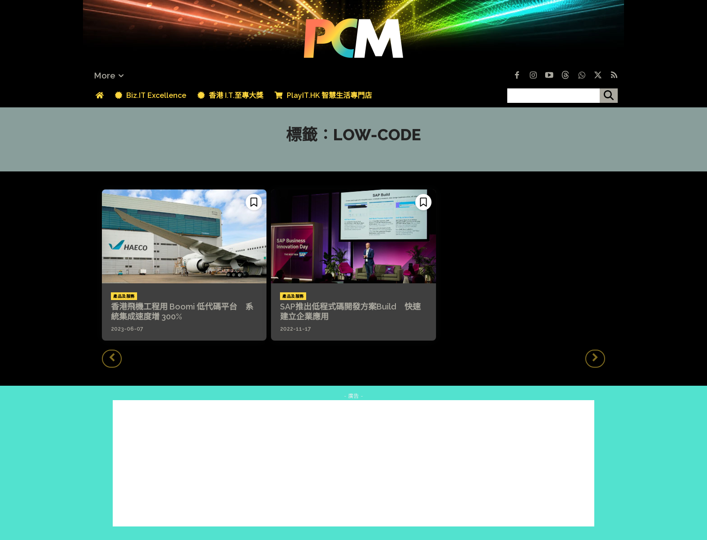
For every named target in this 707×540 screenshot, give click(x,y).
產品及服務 (124, 296)
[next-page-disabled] (595, 359)
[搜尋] (609, 95)
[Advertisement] (353, 463)
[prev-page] (112, 359)
